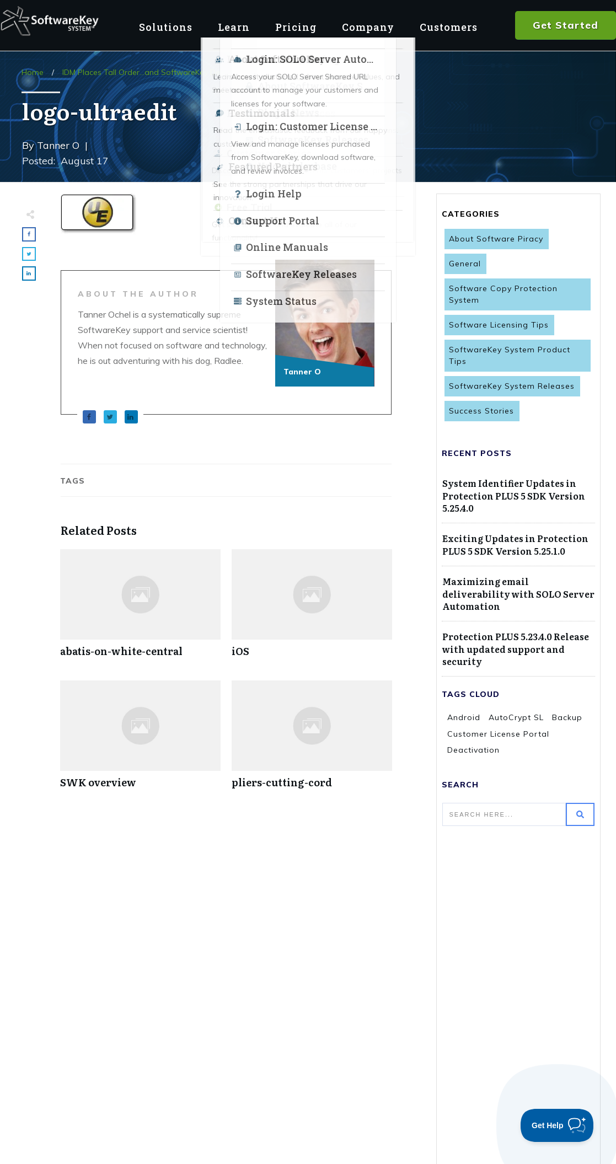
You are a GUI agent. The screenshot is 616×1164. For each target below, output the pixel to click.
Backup (567, 717)
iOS (312, 609)
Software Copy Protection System (503, 294)
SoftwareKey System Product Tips (509, 355)
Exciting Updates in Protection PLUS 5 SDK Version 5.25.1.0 (515, 544)
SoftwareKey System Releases (512, 386)
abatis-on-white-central (140, 609)
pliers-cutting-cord (312, 740)
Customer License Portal (498, 734)
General (465, 264)
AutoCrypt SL (516, 717)
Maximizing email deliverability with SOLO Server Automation (518, 594)
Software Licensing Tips (499, 325)
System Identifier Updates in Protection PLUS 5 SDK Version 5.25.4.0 (513, 495)
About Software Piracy (496, 239)
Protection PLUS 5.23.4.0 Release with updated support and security (515, 649)
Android (463, 717)
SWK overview (140, 740)
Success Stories (481, 411)
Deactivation (473, 750)
